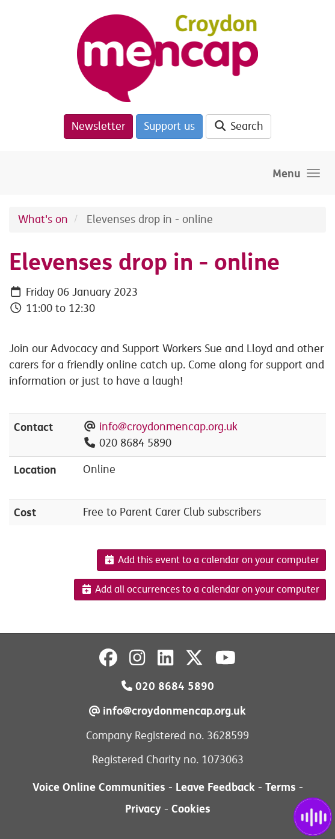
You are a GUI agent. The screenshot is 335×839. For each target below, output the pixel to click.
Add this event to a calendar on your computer (211, 560)
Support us (169, 126)
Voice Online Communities (98, 787)
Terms (280, 787)
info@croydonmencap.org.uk (168, 426)
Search (238, 126)
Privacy (143, 809)
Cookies (191, 809)
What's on (43, 219)
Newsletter (98, 126)
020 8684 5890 (167, 686)
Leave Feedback (215, 787)
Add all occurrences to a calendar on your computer (200, 590)
